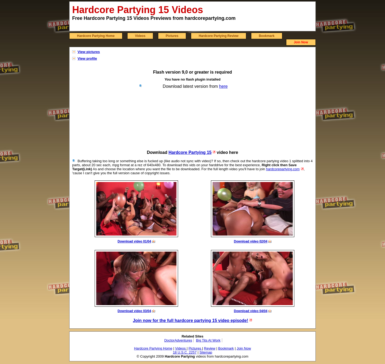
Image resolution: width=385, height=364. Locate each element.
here (223, 86)
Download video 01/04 (134, 241)
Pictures (172, 36)
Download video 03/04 (134, 311)
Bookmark (267, 36)
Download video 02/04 (250, 241)
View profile (87, 58)
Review (209, 348)
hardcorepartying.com (283, 169)
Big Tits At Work (208, 340)
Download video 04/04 (250, 311)
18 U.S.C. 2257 (185, 352)
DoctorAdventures (178, 340)
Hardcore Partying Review (218, 36)
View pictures (89, 52)
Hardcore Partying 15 (189, 152)
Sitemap (205, 352)
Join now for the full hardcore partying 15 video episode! (190, 320)
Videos (140, 36)
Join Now (301, 42)
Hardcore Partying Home (96, 36)
